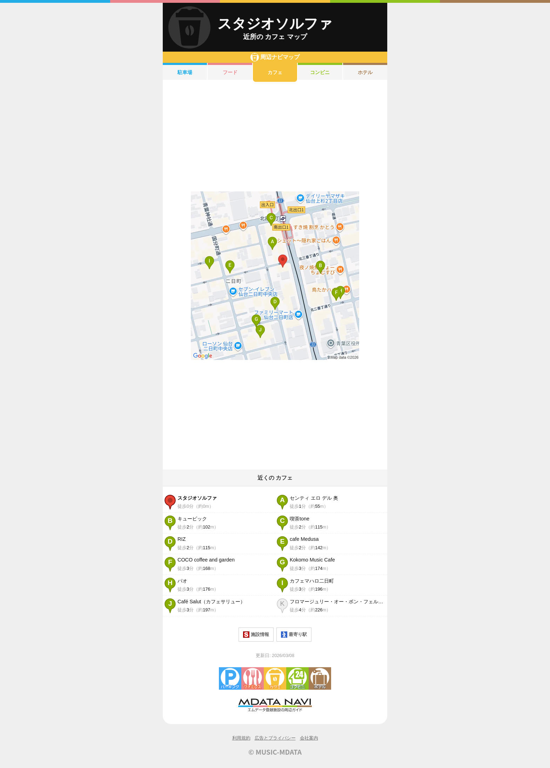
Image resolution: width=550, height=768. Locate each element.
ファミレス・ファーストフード (252, 678)
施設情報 (256, 634)
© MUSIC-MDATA (275, 752)
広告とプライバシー (275, 738)
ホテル (365, 72)
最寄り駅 (294, 634)
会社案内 (309, 738)
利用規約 (241, 738)
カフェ (275, 72)
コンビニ (320, 72)
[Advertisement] (275, 136)
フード (230, 72)
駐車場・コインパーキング (230, 678)
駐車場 (184, 72)
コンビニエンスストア (297, 678)
